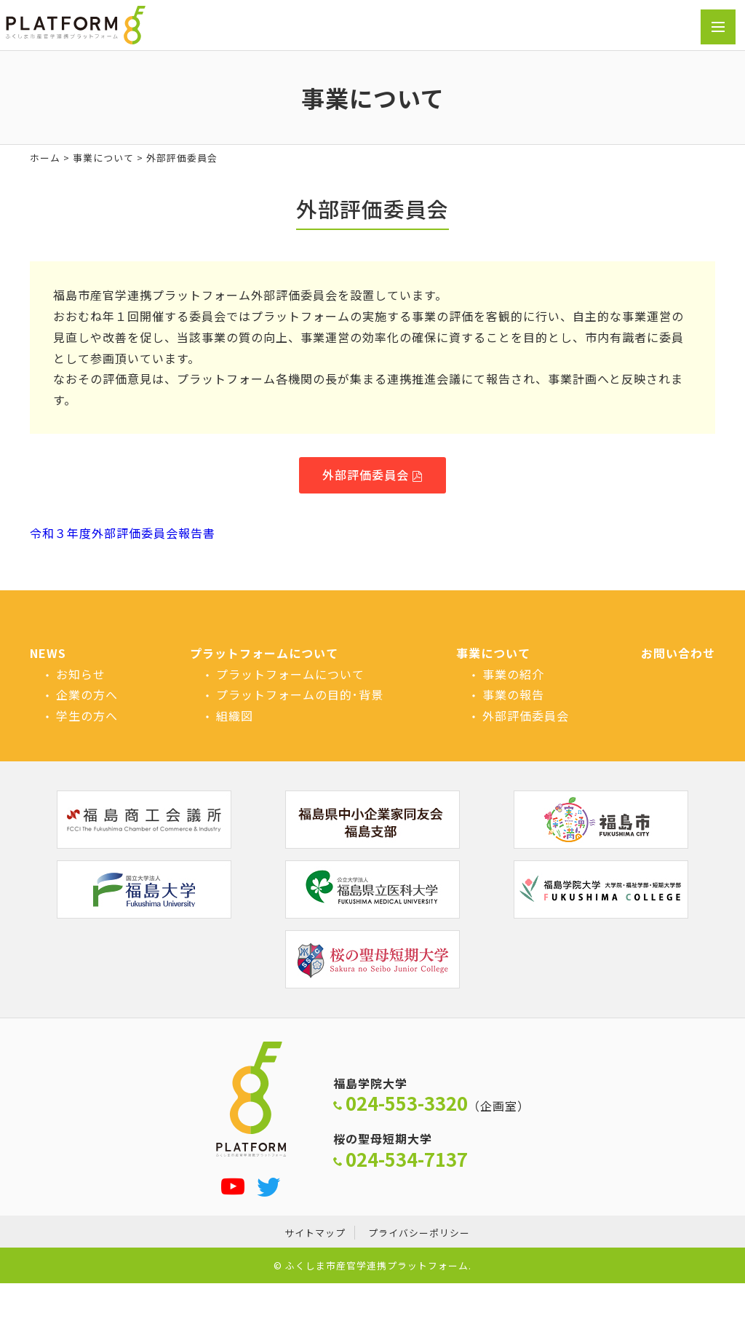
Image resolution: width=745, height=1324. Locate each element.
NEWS (48, 653)
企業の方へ (87, 694)
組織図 (234, 715)
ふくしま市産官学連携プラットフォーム (377, 1265)
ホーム (45, 157)
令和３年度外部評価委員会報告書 (122, 533)
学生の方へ (87, 715)
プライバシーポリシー (419, 1233)
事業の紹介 (513, 674)
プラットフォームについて (264, 653)
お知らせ (80, 674)
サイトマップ (315, 1233)
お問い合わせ (678, 653)
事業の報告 (513, 694)
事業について (103, 157)
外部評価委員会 (365, 474)
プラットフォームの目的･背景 (299, 694)
